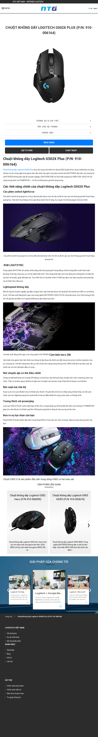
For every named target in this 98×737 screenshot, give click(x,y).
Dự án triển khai (13, 637)
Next (90, 75)
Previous (7, 75)
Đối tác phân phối (14, 641)
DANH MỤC (10, 644)
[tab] (49, 121)
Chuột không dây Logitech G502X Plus (18, 170)
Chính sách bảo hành (15, 686)
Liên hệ (10, 661)
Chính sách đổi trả (14, 690)
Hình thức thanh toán (15, 693)
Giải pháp (10, 650)
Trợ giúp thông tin (14, 697)
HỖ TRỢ (8, 680)
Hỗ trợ (9, 658)
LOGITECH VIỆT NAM (14, 628)
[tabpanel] (49, 75)
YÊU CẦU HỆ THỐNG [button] (48, 127)
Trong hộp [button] (47, 133)
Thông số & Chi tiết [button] (47, 121)
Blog (8, 654)
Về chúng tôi (12, 633)
